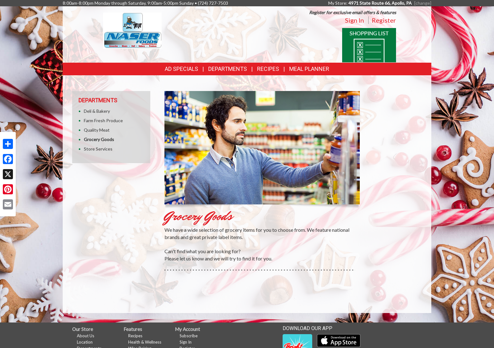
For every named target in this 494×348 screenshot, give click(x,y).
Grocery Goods (99, 139)
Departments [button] (227, 69)
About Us (85, 335)
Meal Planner (309, 69)
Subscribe (189, 335)
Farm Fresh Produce (103, 120)
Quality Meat (97, 130)
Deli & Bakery (97, 111)
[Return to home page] (132, 30)
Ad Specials (181, 69)
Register (384, 20)
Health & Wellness (144, 342)
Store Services (98, 148)
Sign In (354, 20)
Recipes (268, 69)
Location (85, 342)
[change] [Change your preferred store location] (422, 3)
